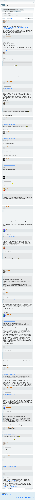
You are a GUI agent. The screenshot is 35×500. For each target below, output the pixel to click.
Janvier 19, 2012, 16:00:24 (7, 151)
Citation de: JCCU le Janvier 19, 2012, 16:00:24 (9, 165)
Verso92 (8, 131)
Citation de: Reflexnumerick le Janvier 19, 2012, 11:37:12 (11, 195)
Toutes (12, 18)
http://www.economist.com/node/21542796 (10, 486)
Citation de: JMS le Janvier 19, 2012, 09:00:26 (9, 61)
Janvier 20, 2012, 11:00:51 (8, 297)
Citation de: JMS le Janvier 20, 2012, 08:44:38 (9, 253)
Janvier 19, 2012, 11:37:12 (7, 86)
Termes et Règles (28, 498)
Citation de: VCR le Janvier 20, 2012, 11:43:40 (9, 394)
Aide (24, 498)
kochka (7, 442)
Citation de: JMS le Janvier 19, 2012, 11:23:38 (9, 88)
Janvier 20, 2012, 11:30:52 (8, 350)
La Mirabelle (8, 36)
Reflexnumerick (9, 81)
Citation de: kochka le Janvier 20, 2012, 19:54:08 (10, 466)
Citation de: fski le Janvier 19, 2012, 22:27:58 (9, 236)
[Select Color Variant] (33, 2)
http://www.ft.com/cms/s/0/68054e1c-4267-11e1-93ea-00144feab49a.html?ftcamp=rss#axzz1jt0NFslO (15, 28)
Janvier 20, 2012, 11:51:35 (8, 392)
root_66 (7, 367)
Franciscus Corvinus (10, 472)
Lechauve (8, 270)
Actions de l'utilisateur (29, 18)
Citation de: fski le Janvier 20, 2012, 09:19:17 (9, 277)
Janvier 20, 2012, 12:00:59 (8, 411)
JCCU (7, 117)
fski (7, 188)
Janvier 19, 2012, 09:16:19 (6, 42)
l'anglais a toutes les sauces (11, 480)
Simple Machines (11, 494)
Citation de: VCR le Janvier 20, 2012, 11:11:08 (9, 352)
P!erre (7, 206)
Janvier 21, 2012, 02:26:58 (8, 477)
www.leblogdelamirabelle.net (7, 50)
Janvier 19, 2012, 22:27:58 (8, 192)
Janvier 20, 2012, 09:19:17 (8, 251)
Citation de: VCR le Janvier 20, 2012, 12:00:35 (9, 434)
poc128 (7, 102)
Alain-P (7, 20)
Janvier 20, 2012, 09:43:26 (8, 274)
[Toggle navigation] (5, 1)
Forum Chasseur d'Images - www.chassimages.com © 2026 (24, 497)
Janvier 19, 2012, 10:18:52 (6, 58)
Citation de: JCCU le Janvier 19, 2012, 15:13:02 (9, 138)
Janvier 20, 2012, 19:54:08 (8, 447)
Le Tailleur (8, 455)
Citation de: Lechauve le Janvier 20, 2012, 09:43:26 (10, 299)
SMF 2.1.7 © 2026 (5, 494)
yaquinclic (8, 176)
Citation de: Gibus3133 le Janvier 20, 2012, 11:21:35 (10, 374)
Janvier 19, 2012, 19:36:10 (7, 181)
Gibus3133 (8, 229)
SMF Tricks (7, 493)
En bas (3, 18)
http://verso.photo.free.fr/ (7, 144)
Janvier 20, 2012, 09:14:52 (8, 234)
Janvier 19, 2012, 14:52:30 (7, 106)
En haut (4, 488)
